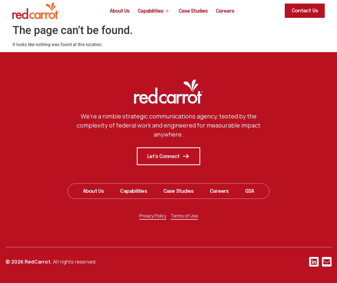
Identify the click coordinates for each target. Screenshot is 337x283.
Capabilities (153, 11)
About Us (118, 11)
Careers (226, 11)
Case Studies (194, 11)
